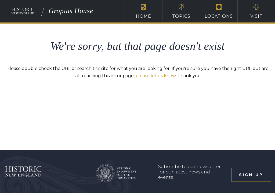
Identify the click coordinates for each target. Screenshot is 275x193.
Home (143, 11)
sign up (251, 174)
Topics (181, 11)
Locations (218, 11)
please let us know (156, 75)
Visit (256, 11)
